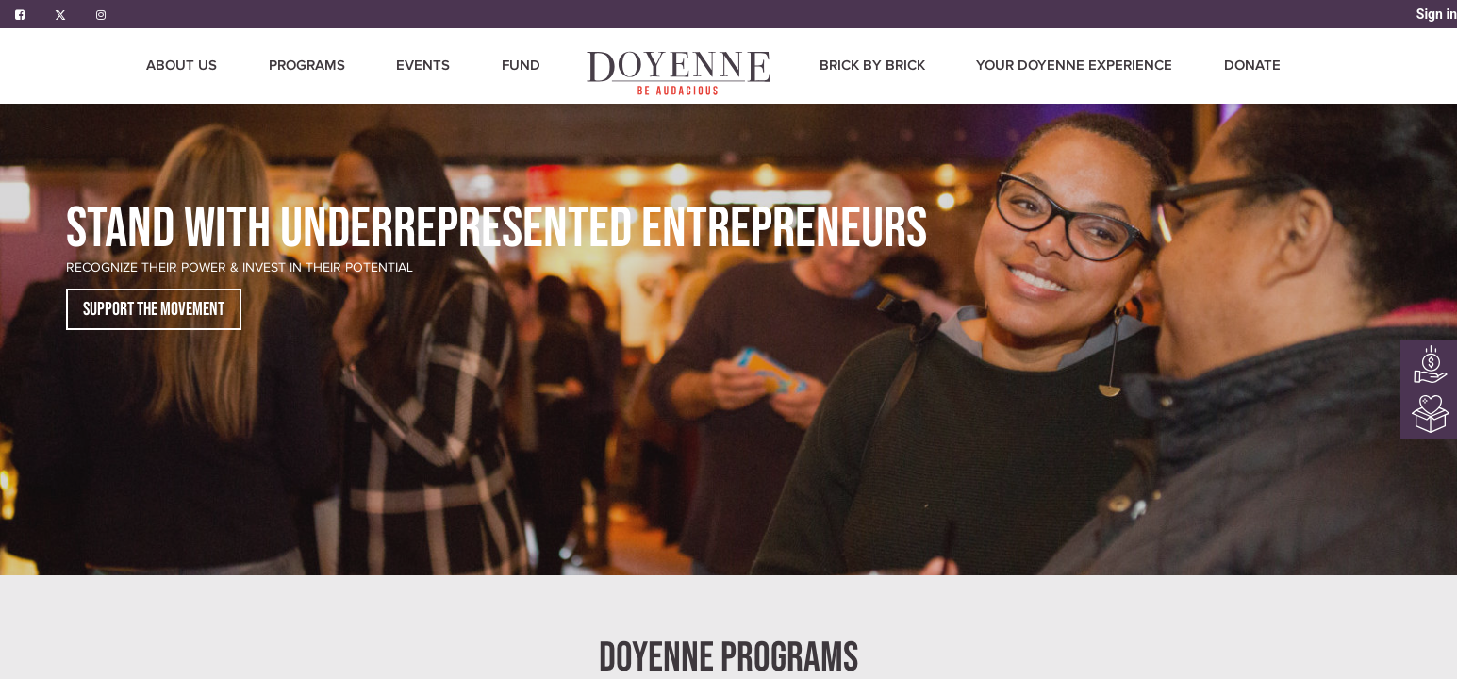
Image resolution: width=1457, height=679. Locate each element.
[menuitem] (680, 73)
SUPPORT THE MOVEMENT (153, 309)
